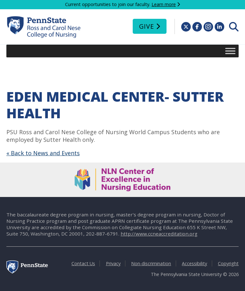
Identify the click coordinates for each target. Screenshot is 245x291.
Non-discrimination (151, 263)
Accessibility (194, 263)
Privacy (113, 263)
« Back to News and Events (43, 153)
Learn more (164, 4)
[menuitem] (234, 27)
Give (146, 26)
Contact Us (83, 263)
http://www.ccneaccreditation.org (159, 233)
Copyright (228, 263)
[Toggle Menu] (230, 51)
